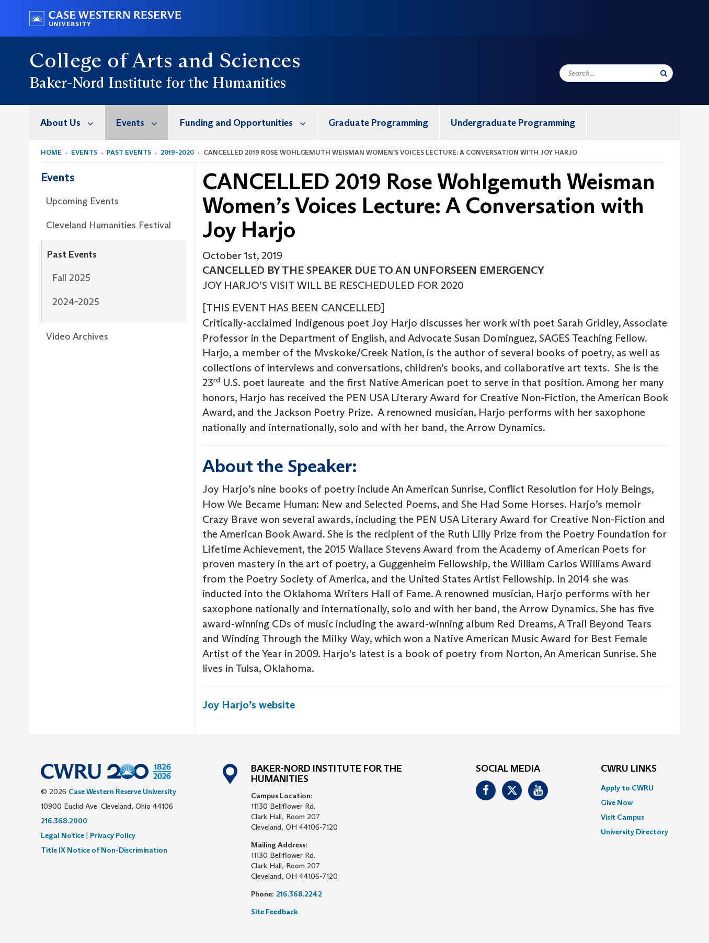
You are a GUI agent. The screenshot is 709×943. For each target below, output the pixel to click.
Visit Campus (622, 817)
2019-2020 (177, 152)
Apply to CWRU (627, 788)
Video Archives (77, 336)
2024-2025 (75, 302)
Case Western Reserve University (122, 791)
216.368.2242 (299, 894)
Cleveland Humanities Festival (108, 225)
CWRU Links (629, 769)
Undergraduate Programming (513, 123)
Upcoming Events (82, 201)
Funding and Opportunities (248, 122)
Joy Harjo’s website (248, 704)
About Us (72, 122)
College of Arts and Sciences (165, 60)
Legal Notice (62, 835)
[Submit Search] (663, 73)
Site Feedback (274, 911)
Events (142, 122)
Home (51, 152)
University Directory (634, 831)
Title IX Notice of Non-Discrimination (104, 850)
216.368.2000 (64, 820)
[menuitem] (67, 122)
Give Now (617, 802)
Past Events (129, 152)
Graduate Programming (378, 123)
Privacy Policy (112, 835)
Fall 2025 (71, 278)
